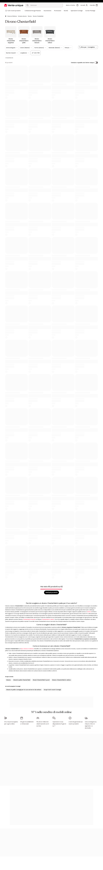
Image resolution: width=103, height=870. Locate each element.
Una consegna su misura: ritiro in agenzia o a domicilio (90, 724)
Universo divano (22, 16)
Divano (30, 16)
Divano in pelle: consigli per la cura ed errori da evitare (23, 690)
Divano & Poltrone (12, 16)
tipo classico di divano (27, 649)
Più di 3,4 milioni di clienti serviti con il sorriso (42, 723)
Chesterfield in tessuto (29, 619)
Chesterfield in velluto (48, 619)
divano (89, 612)
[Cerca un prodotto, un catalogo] (27, 5)
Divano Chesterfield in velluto (61, 680)
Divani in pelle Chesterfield (21, 680)
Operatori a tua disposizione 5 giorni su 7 (59, 723)
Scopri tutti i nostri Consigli (52, 690)
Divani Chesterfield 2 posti (41, 680)
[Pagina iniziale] (5, 16)
